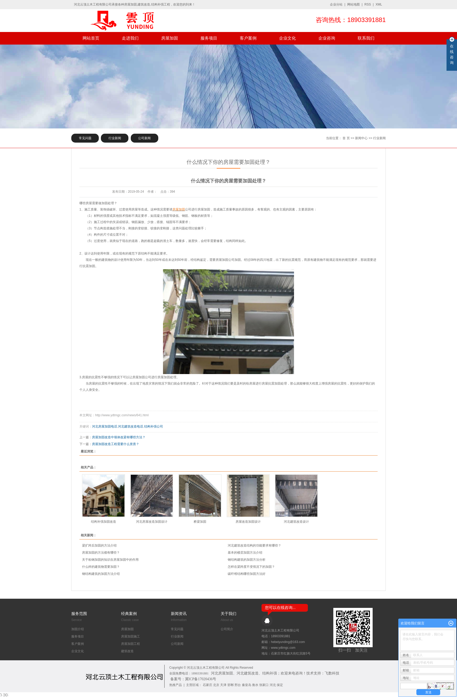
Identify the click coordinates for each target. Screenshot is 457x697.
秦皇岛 (246, 685)
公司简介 (227, 629)
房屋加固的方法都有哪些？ (101, 552)
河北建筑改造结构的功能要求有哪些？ (254, 545)
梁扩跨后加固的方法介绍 (99, 545)
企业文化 (287, 38)
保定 (280, 685)
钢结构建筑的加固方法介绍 (101, 574)
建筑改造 (127, 651)
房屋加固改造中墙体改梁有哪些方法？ (118, 437)
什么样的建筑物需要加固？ (101, 567)
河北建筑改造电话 (130, 426)
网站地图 (353, 4)
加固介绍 (77, 629)
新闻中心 (361, 138)
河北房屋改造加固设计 (151, 521)
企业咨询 (326, 38)
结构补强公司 (153, 426)
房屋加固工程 (130, 644)
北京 (216, 685)
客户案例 (248, 38)
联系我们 (366, 38)
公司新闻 (144, 138)
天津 (223, 685)
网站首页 (91, 38)
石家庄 (207, 685)
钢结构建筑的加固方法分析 (246, 559)
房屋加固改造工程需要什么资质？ (115, 444)
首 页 (346, 138)
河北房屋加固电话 (104, 426)
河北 (273, 685)
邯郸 (230, 685)
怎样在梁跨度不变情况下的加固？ (251, 567)
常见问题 (85, 138)
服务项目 (208, 38)
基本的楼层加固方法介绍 (245, 552)
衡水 (255, 685)
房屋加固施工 (130, 636)
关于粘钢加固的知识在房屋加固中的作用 (110, 559)
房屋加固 (169, 38)
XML (379, 4)
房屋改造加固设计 (248, 521)
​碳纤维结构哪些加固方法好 (246, 574)
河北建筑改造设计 (296, 521)
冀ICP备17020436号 (200, 679)
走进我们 (130, 38)
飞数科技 (332, 673)
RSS (367, 4)
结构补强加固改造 (103, 521)
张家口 (264, 685)
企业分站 (336, 4)
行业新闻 (114, 138)
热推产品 (175, 685)
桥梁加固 (200, 521)
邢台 (238, 685)
